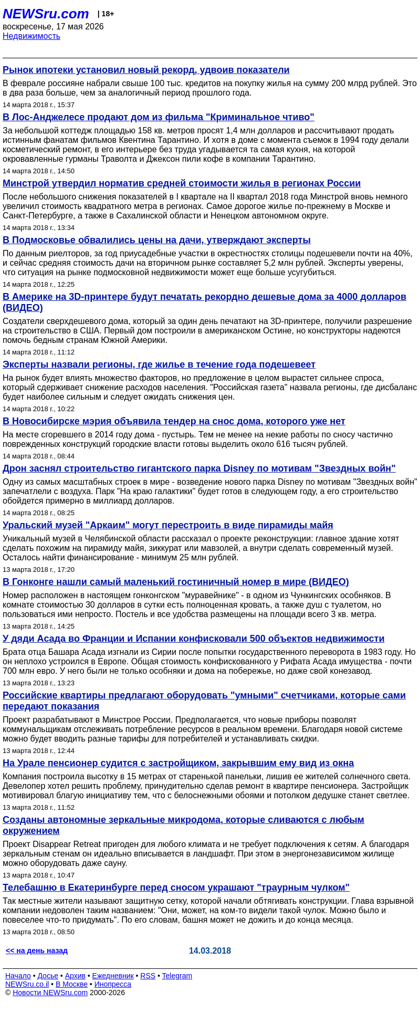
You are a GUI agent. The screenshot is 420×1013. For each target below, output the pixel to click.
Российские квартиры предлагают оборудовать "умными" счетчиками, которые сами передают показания (204, 701)
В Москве (72, 984)
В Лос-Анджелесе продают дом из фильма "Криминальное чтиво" (158, 117)
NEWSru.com (46, 14)
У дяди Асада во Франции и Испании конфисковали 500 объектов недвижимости (193, 638)
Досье (47, 976)
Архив (75, 976)
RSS (147, 976)
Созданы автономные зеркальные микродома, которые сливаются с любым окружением (183, 825)
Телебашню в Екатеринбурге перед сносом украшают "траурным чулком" (176, 887)
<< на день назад (37, 950)
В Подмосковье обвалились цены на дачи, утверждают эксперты (157, 240)
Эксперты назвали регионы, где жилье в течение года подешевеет (159, 364)
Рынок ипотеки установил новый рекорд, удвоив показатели (146, 70)
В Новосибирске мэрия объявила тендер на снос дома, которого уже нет (174, 421)
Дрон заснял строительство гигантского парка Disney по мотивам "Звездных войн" (199, 468)
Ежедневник (113, 976)
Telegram (177, 976)
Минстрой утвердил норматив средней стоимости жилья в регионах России (182, 183)
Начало (18, 976)
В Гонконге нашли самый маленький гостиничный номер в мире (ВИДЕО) (176, 582)
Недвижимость (31, 36)
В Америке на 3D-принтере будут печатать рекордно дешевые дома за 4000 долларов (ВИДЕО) (204, 302)
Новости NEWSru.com (50, 992)
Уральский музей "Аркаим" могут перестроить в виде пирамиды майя (168, 525)
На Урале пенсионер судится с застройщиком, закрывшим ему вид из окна (178, 763)
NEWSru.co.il (27, 984)
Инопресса (113, 984)
